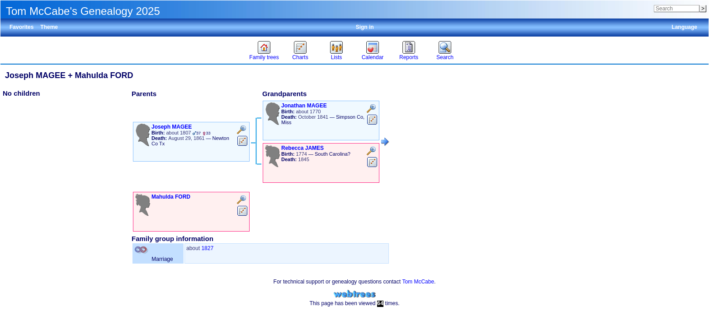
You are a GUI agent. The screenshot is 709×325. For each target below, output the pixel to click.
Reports (408, 57)
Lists (336, 57)
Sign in (365, 27)
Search (445, 57)
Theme (49, 27)
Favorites (21, 27)
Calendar (373, 57)
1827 (207, 248)
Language (684, 27)
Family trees (264, 57)
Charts (300, 57)
